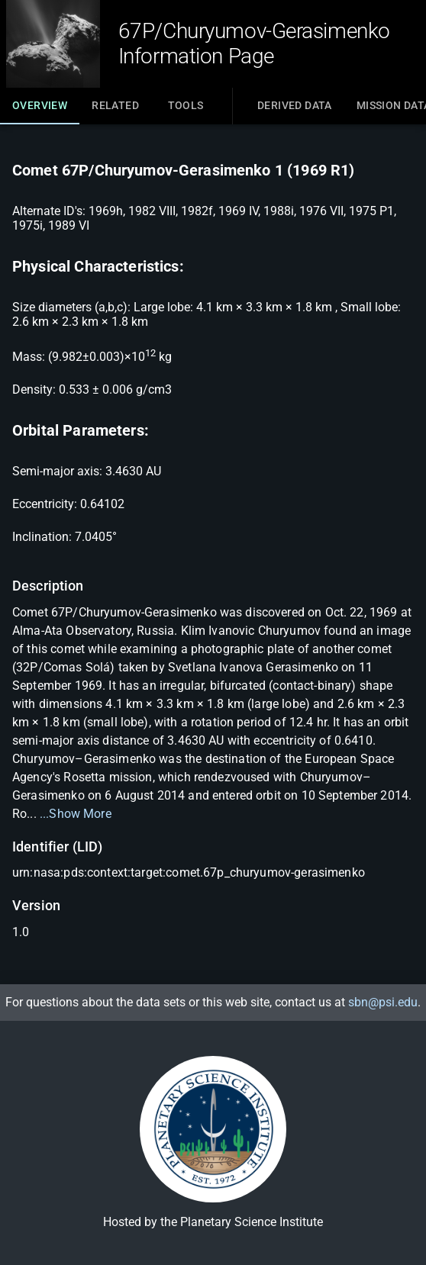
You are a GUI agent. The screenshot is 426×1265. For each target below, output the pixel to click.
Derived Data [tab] (294, 105)
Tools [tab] (186, 105)
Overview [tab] (39, 111)
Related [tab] (115, 105)
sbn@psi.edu (383, 1002)
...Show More (75, 813)
